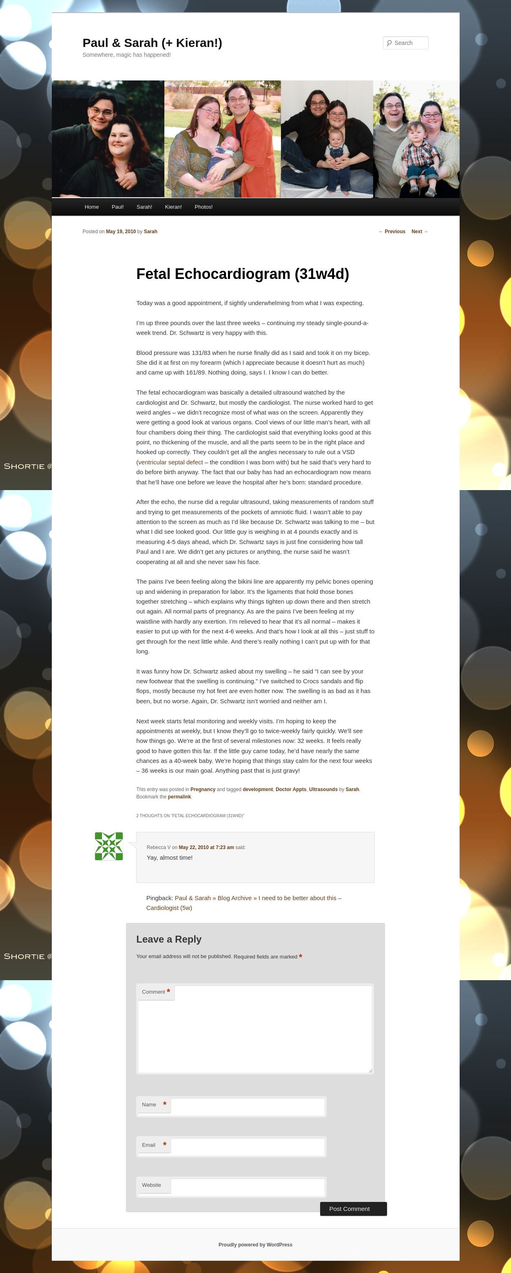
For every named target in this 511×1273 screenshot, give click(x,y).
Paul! (118, 207)
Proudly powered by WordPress (255, 1245)
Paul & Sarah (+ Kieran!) (153, 42)
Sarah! (144, 207)
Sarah (150, 231)
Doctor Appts (291, 789)
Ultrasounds (323, 789)
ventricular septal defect (170, 462)
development (258, 789)
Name (154, 1105)
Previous (391, 231)
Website (151, 1185)
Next (419, 231)
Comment (156, 992)
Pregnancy (202, 789)
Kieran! (173, 207)
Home (92, 207)
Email (154, 1145)
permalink (179, 797)
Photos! (204, 207)
